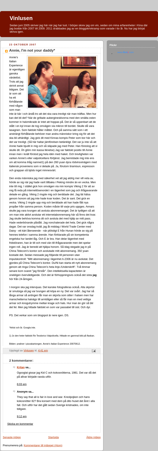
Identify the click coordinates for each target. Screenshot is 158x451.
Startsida (53, 437)
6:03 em (22, 384)
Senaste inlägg (11, 437)
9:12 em (22, 416)
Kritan (21, 367)
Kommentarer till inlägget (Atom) (43, 445)
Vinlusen (21, 18)
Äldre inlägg (93, 437)
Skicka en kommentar (20, 423)
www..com (125, 52)
